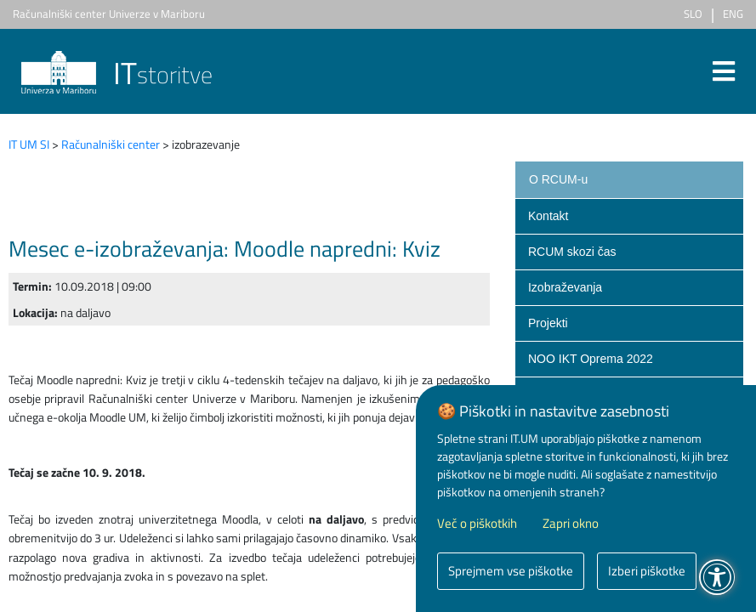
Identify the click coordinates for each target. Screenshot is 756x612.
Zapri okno (571, 523)
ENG (733, 13)
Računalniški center (110, 144)
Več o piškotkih (477, 523)
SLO (693, 13)
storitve (117, 74)
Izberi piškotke (646, 571)
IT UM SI (29, 144)
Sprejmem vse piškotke (510, 571)
